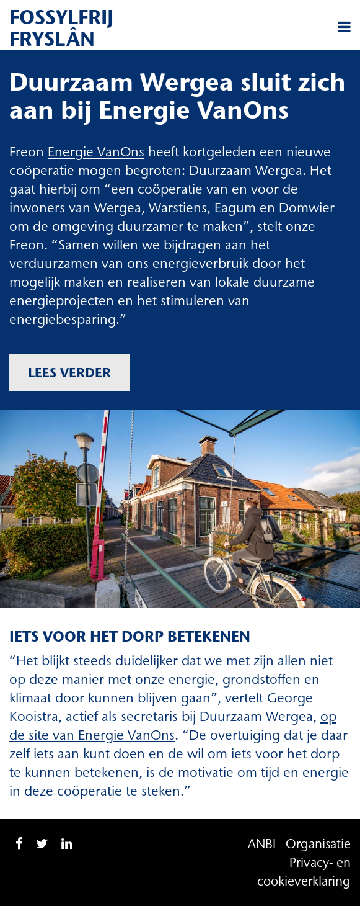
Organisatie (318, 843)
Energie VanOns (96, 151)
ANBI (262, 843)
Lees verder (69, 372)
